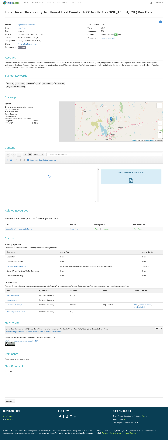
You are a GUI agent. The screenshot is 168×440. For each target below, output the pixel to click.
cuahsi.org (10, 419)
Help (79, 3)
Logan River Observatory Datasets (19, 229)
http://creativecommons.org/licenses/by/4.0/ (21, 341)
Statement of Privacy (121, 433)
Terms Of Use (107, 433)
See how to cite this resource (28, 44)
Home (26, 3)
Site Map (133, 433)
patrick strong (12, 300)
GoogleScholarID (139, 307)
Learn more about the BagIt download (43, 160)
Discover (50, 3)
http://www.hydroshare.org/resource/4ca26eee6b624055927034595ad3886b (34, 332)
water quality (47, 83)
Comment (8, 371)
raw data (30, 83)
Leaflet (134, 140)
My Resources (37, 3)
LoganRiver (22, 28)
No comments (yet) (108, 38)
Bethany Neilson (13, 295)
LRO (38, 83)
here (124, 419)
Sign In (159, 3)
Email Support (8, 416)
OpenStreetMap (150, 140)
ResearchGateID (145, 305)
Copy (159, 328)
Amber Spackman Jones (16, 312)
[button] (151, 3)
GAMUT (10, 83)
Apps (72, 3)
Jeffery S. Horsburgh (14, 305)
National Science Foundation (18, 266)
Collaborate (62, 3)
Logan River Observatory (26, 25)
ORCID (136, 305)
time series (20, 83)
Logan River (59, 83)
